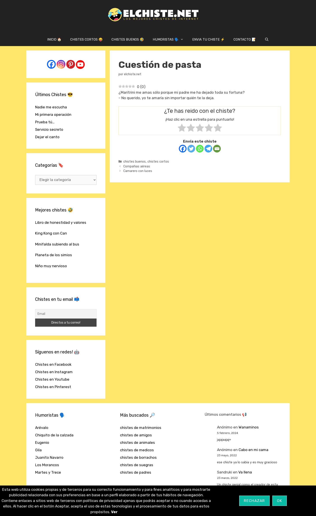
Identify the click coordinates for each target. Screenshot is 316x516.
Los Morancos (47, 465)
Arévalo (41, 427)
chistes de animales (137, 442)
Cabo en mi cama (253, 450)
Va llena (245, 472)
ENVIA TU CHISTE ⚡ (208, 39)
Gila (38, 450)
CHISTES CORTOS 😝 (86, 39)
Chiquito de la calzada (54, 435)
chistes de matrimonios (140, 427)
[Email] (217, 148)
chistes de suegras (136, 465)
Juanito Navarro (49, 457)
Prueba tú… (45, 122)
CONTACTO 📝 (244, 39)
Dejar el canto (47, 137)
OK (279, 500)
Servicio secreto (49, 129)
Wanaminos (249, 427)
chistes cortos (158, 161)
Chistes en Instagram (54, 372)
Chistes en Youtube (52, 379)
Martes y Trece (48, 472)
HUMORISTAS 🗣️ (170, 39)
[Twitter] (191, 148)
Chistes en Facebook (53, 364)
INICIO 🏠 (54, 39)
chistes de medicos (137, 450)
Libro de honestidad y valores (60, 222)
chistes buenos (134, 161)
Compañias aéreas (136, 166)
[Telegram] (208, 148)
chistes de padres (135, 472)
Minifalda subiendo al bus (57, 244)
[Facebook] (183, 148)
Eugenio (42, 442)
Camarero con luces (137, 171)
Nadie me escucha (51, 107)
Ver (114, 512)
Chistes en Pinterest (53, 387)
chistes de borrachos (138, 457)
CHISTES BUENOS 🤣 (127, 39)
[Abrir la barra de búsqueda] (266, 39)
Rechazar (254, 500)
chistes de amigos (136, 435)
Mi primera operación (53, 114)
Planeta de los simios (53, 255)
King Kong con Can (51, 233)
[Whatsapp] (200, 148)
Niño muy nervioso (51, 266)
